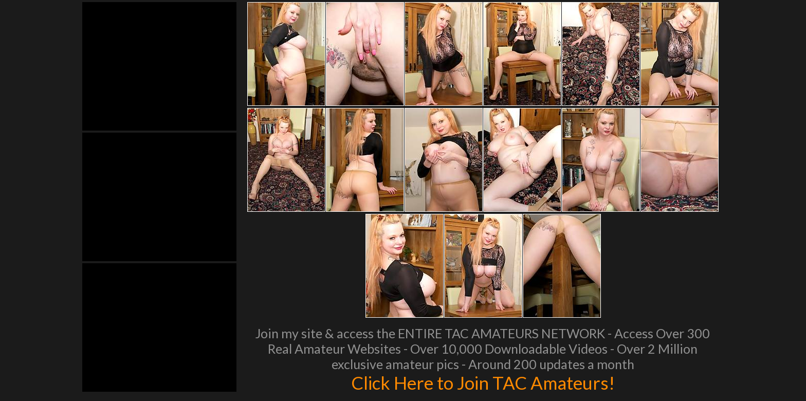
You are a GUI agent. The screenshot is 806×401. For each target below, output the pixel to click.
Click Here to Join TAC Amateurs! (483, 382)
